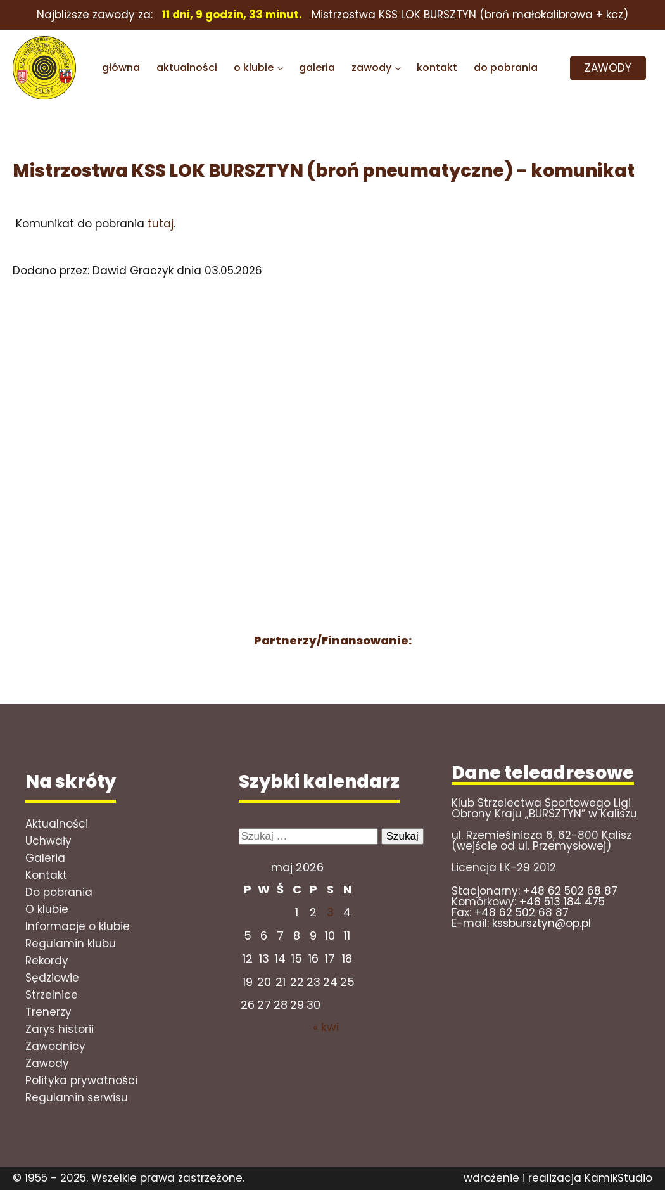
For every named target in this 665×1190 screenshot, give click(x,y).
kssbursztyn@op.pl (541, 923)
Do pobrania (58, 892)
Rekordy (46, 960)
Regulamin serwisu (76, 1097)
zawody (371, 67)
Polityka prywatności (81, 1080)
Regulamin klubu (70, 943)
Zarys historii (59, 1029)
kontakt (437, 67)
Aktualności (56, 823)
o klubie (254, 67)
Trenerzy (48, 1012)
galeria (317, 67)
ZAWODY (608, 67)
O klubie (46, 909)
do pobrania (506, 67)
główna (121, 67)
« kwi (326, 1027)
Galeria (45, 858)
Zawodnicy (55, 1046)
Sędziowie (52, 977)
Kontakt (46, 875)
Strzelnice (51, 994)
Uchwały (48, 840)
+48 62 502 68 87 (570, 891)
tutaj (161, 223)
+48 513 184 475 (562, 901)
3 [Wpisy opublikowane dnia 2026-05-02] (330, 912)
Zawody (47, 1063)
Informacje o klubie (77, 926)
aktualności (186, 67)
